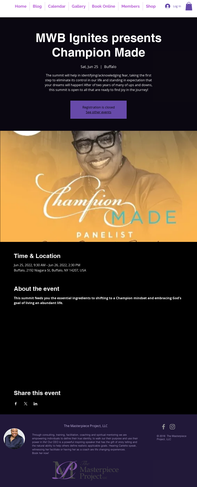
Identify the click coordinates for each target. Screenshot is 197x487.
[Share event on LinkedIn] (35, 403)
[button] (188, 6)
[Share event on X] (26, 403)
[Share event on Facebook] (16, 403)
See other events (98, 112)
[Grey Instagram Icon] (172, 426)
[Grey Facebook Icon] (163, 426)
